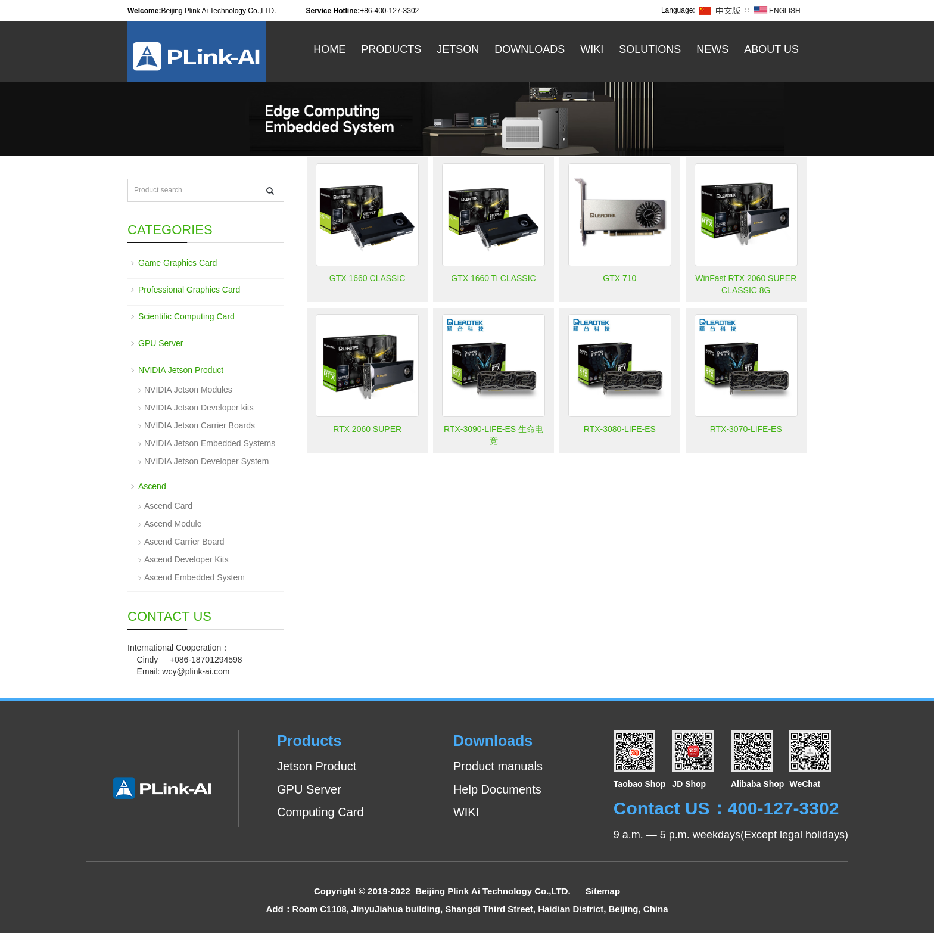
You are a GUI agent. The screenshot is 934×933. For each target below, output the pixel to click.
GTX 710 (619, 278)
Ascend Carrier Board (184, 541)
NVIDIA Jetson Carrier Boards (199, 425)
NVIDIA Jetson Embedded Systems (209, 443)
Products (391, 49)
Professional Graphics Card (189, 289)
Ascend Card (168, 506)
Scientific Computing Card (186, 316)
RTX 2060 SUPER (367, 429)
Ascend (152, 486)
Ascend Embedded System (194, 577)
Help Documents (497, 789)
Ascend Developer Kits (186, 559)
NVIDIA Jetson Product (180, 370)
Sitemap (603, 891)
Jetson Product (316, 766)
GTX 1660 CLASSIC (367, 278)
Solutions (650, 49)
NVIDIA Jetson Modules (188, 389)
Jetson (458, 49)
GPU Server (160, 343)
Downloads (529, 49)
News (712, 49)
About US (771, 49)
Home (329, 49)
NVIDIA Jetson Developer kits (199, 407)
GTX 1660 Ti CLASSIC (493, 278)
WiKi (591, 49)
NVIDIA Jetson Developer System (206, 461)
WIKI (466, 812)
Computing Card (320, 812)
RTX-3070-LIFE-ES (746, 429)
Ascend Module (173, 523)
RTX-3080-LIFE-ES (620, 429)
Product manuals (498, 766)
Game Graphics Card (177, 263)
